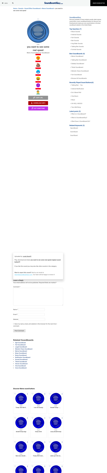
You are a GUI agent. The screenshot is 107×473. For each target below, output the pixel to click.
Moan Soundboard (21, 353)
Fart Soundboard (20, 345)
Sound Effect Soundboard (33, 8)
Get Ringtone (38, 108)
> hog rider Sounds (76, 43)
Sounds (20, 8)
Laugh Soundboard (21, 347)
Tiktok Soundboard (21, 361)
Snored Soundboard (21, 359)
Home (15, 8)
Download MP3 (38, 103)
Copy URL (38, 98)
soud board (74, 135)
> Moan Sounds (75, 31)
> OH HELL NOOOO (76, 103)
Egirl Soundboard (20, 343)
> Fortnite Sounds (75, 49)
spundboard (74, 128)
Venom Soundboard (21, 364)
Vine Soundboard (20, 366)
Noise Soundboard (21, 355)
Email (15, 314)
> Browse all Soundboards (78, 78)
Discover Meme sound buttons (24, 389)
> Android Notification (77, 89)
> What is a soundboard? (78, 114)
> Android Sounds (75, 34)
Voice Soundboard (21, 368)
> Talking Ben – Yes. (76, 85)
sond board (74, 132)
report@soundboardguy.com (23, 274)
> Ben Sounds (74, 40)
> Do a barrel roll (75, 92)
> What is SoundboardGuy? (78, 117)
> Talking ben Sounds (77, 46)
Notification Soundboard (22, 357)
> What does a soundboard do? (80, 121)
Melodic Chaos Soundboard (23, 349)
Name (15, 309)
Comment (16, 287)
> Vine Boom (74, 96)
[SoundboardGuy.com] (53, 3)
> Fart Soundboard (76, 74)
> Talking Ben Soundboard (78, 60)
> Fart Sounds (74, 37)
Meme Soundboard (48, 8)
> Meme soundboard (76, 56)
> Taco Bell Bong (75, 107)
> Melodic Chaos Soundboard (79, 71)
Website (15, 319)
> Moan (72, 100)
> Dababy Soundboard (77, 63)
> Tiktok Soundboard (76, 67)
